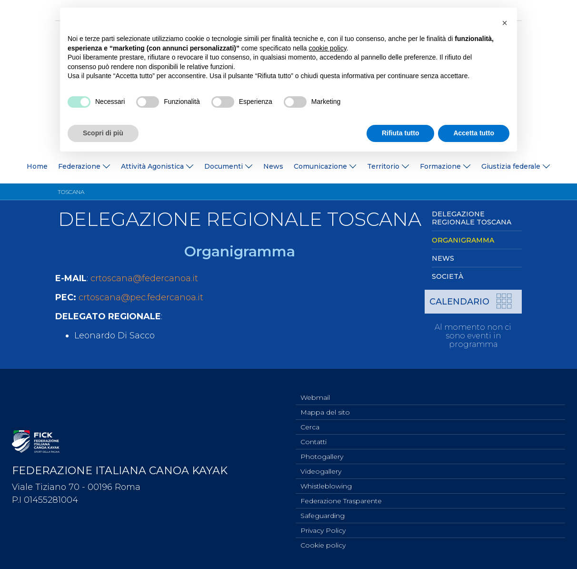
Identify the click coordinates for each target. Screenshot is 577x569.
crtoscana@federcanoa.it (144, 278)
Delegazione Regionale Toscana (471, 218)
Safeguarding (322, 513)
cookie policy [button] (328, 48)
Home (37, 166)
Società (447, 276)
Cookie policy (323, 544)
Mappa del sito (325, 403)
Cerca (309, 419)
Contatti (313, 434)
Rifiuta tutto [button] (400, 133)
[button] (504, 22)
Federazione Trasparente (341, 497)
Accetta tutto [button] (473, 133)
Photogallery (321, 450)
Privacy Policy (323, 529)
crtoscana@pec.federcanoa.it (141, 297)
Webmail (315, 387)
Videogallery (320, 466)
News (273, 166)
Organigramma (463, 240)
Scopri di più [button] (103, 133)
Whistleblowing (326, 482)
